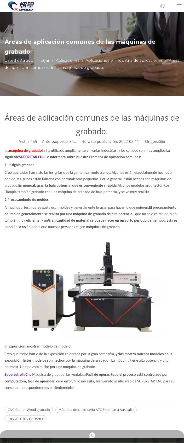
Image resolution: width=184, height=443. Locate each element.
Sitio (161, 141)
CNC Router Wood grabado (29, 409)
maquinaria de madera (25, 418)
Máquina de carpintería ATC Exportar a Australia (95, 409)
